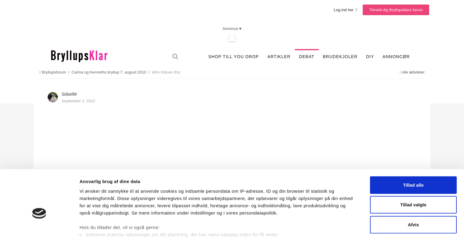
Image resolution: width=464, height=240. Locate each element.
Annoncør (396, 56)
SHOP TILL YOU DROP (233, 56)
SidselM (69, 94)
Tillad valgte (413, 172)
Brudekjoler (340, 56)
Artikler (279, 56)
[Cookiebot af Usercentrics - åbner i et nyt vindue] (39, 228)
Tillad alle (413, 152)
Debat (306, 56)
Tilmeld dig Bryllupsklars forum (396, 10)
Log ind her (345, 10)
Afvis (413, 192)
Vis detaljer (319, 228)
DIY (370, 56)
